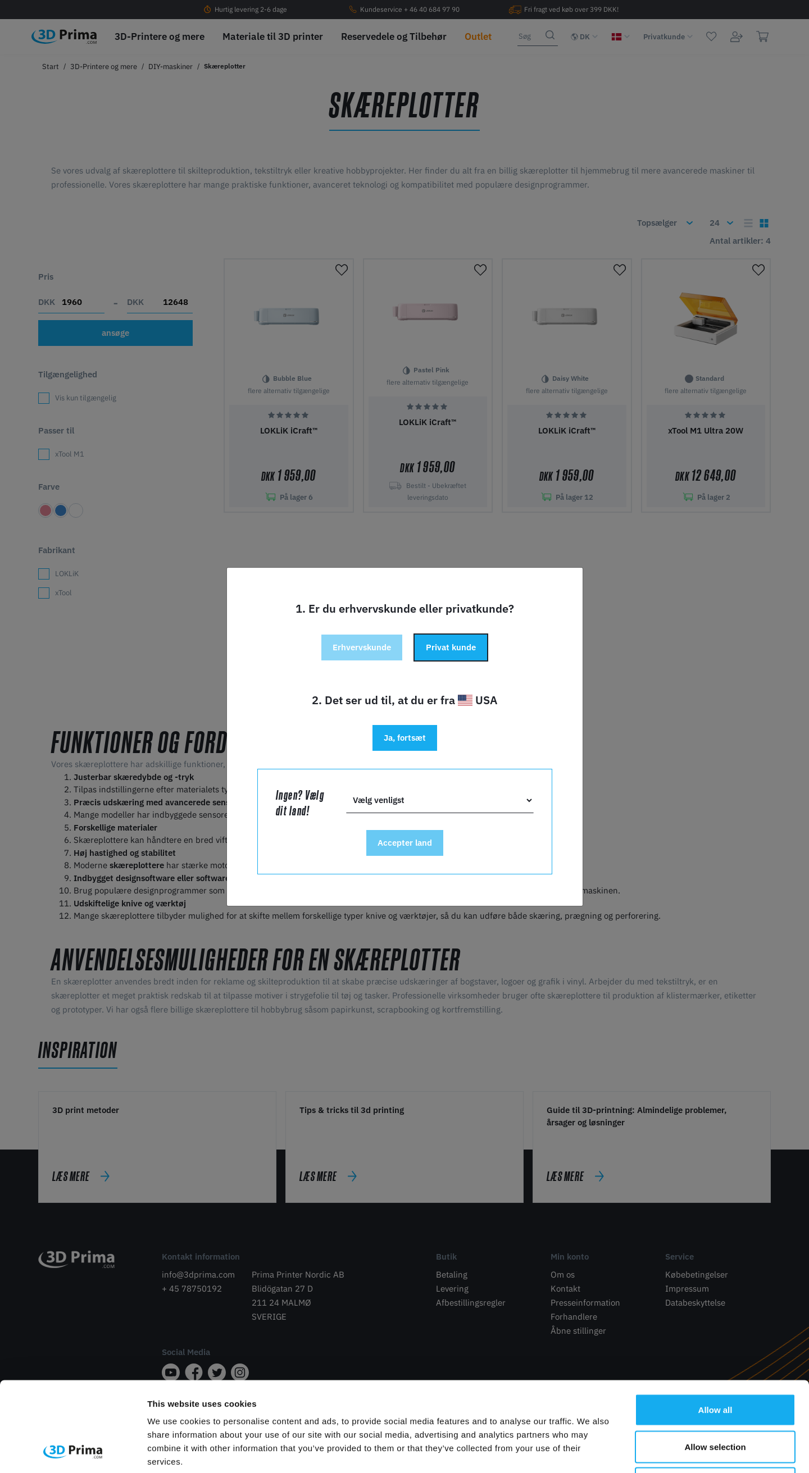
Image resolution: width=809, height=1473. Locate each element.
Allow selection (715, 1362)
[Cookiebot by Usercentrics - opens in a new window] (73, 1451)
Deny (715, 1399)
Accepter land (405, 842)
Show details (589, 1451)
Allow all (715, 1325)
